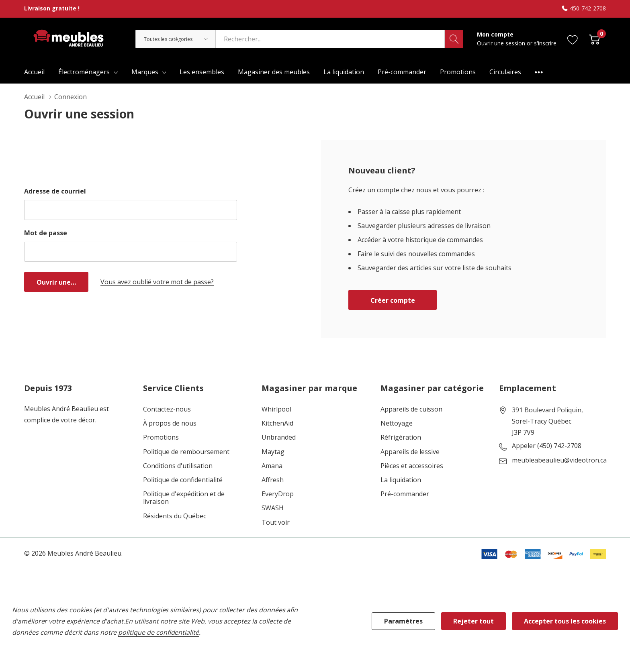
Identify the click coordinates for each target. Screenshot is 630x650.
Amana (272, 466)
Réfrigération (400, 437)
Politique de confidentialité (183, 480)
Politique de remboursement (186, 452)
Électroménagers (84, 71)
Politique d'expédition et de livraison (184, 497)
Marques (144, 71)
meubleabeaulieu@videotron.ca (559, 460)
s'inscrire (545, 43)
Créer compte (392, 300)
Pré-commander (404, 494)
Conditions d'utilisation (178, 466)
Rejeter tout (473, 621)
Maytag (273, 452)
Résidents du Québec (174, 516)
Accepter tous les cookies (565, 621)
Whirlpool (276, 409)
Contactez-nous (167, 409)
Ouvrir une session (502, 43)
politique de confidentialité (158, 632)
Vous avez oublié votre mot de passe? (157, 281)
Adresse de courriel (55, 191)
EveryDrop (278, 494)
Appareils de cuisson (411, 409)
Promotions (161, 437)
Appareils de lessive (410, 452)
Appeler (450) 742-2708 (546, 446)
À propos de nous (169, 423)
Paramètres (403, 621)
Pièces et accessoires (411, 466)
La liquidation (400, 480)
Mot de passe (45, 232)
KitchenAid (277, 423)
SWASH (273, 508)
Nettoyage (396, 423)
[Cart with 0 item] (594, 39)
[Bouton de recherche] (454, 39)
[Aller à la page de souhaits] (572, 39)
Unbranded (279, 437)
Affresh (273, 480)
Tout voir (276, 522)
